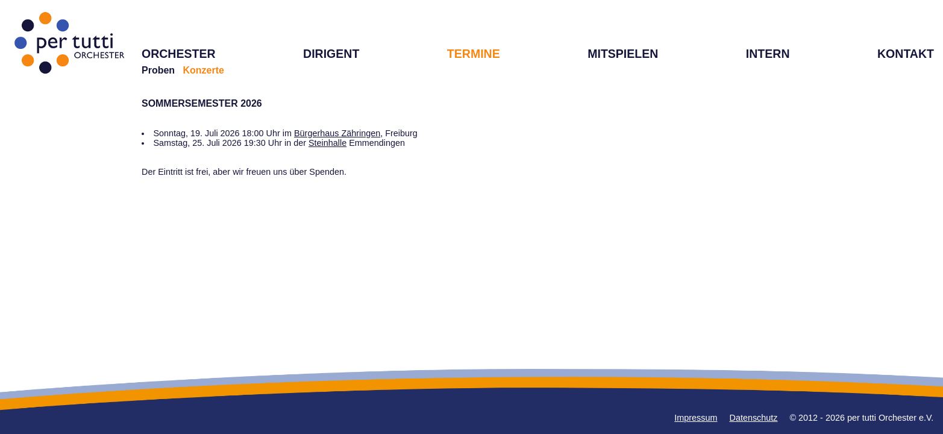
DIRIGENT (331, 53)
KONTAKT (905, 53)
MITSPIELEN (622, 53)
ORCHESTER (179, 53)
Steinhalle (327, 143)
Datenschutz (754, 418)
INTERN (768, 53)
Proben (158, 70)
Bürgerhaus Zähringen (337, 133)
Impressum (695, 418)
